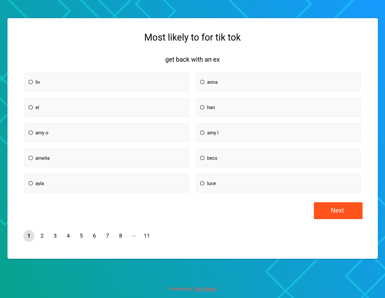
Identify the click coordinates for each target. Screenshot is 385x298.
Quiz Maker (205, 289)
